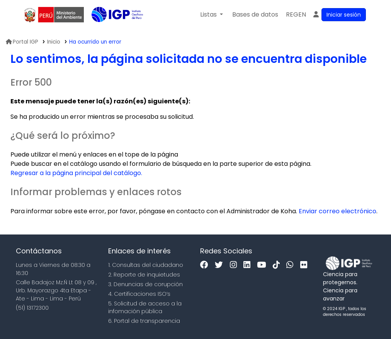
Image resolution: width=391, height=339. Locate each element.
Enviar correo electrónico (337, 211)
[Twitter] (221, 265)
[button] (211, 14)
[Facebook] (206, 265)
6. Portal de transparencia (144, 321)
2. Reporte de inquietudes (144, 274)
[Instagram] (235, 265)
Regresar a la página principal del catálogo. (76, 173)
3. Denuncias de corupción (145, 284)
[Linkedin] (248, 265)
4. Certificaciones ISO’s (139, 294)
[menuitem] (296, 14)
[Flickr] (305, 265)
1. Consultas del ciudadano (145, 265)
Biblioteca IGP (111, 30)
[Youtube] (263, 265)
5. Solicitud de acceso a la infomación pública (145, 307)
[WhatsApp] (291, 265)
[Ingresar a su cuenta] (339, 14)
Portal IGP (22, 42)
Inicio (53, 42)
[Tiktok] (278, 265)
